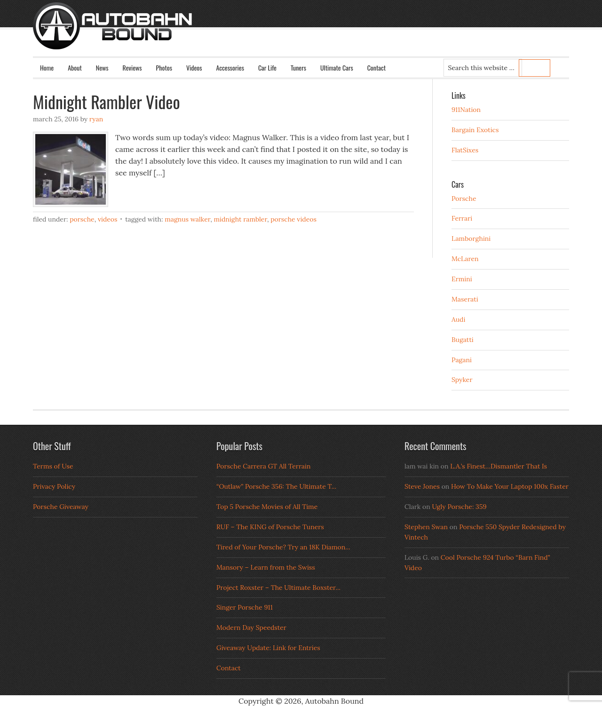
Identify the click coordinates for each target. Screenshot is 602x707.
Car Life (267, 67)
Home (47, 67)
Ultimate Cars (336, 67)
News (102, 67)
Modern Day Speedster (251, 627)
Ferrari (462, 218)
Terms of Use (53, 466)
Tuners (298, 67)
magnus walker (187, 219)
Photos (164, 67)
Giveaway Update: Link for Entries (268, 647)
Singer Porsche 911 (244, 607)
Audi (458, 319)
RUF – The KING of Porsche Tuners (270, 527)
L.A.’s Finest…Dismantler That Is (498, 466)
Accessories (230, 67)
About (75, 67)
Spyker (462, 379)
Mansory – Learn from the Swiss (265, 567)
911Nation (466, 109)
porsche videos (293, 219)
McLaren (465, 258)
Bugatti (463, 339)
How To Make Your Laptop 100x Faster (510, 486)
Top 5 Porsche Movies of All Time (266, 506)
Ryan (96, 119)
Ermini (462, 279)
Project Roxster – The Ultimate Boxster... (278, 587)
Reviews (132, 67)
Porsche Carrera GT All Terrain (263, 466)
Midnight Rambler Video (106, 101)
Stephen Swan (426, 527)
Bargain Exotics (475, 130)
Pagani (462, 360)
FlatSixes (465, 150)
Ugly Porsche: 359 (459, 506)
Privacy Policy (54, 486)
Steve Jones (422, 486)
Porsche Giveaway (60, 506)
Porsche (82, 219)
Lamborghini (471, 238)
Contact (376, 67)
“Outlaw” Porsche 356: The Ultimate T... (276, 486)
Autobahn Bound (316, 34)
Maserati (465, 299)
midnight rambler (240, 219)
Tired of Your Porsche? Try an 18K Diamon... (283, 547)
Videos (194, 67)
